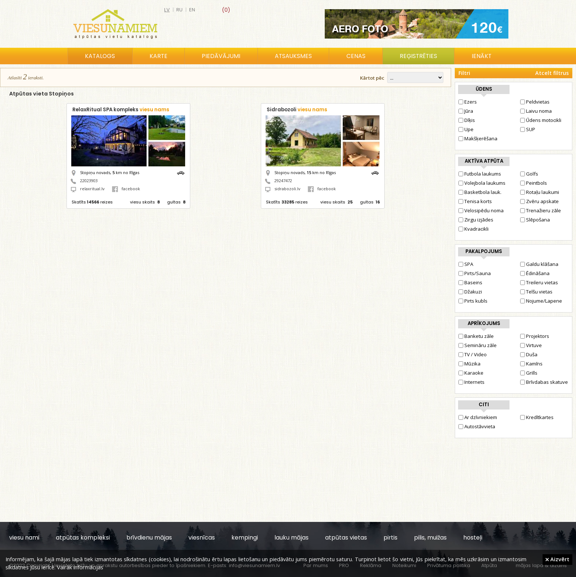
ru (179, 9)
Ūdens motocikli (540, 120)
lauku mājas (291, 537)
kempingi (244, 537)
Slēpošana (535, 219)
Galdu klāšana (539, 264)
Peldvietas (535, 101)
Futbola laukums (479, 173)
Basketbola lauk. (479, 192)
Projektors (534, 336)
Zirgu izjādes (475, 219)
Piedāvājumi (221, 56)
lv (167, 9)
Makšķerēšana (477, 138)
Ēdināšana (535, 273)
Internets (471, 382)
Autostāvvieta (476, 426)
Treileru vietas (539, 282)
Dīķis (466, 120)
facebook (126, 188)
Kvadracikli (473, 229)
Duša (528, 354)
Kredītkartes (537, 417)
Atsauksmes (293, 56)
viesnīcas (201, 537)
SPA (465, 264)
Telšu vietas (536, 291)
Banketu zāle (476, 336)
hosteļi (472, 537)
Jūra (465, 111)
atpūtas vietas (346, 537)
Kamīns (531, 363)
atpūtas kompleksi (83, 537)
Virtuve (531, 345)
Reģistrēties (418, 56)
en (192, 9)
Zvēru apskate (539, 201)
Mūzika (469, 363)
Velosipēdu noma (481, 210)
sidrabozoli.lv (287, 188)
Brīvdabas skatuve (544, 382)
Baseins (470, 282)
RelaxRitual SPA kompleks (120, 109)
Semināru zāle (477, 345)
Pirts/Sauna (474, 273)
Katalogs (100, 56)
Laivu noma (536, 111)
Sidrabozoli (297, 109)
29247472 (283, 180)
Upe (466, 129)
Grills (528, 372)
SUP (527, 129)
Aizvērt (557, 559)
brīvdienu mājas (149, 537)
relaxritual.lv (92, 188)
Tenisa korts (475, 201)
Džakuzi (470, 291)
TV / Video (472, 354)
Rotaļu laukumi (539, 192)
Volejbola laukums (481, 183)
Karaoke (470, 372)
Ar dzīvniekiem (477, 417)
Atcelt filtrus (552, 72)
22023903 (89, 180)
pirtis (390, 537)
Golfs (529, 173)
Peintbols (533, 183)
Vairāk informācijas (80, 567)
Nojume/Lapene (541, 300)
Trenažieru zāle (540, 210)
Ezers (467, 101)
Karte (159, 56)
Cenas (356, 56)
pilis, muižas (430, 537)
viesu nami (24, 537)
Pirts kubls (472, 300)
